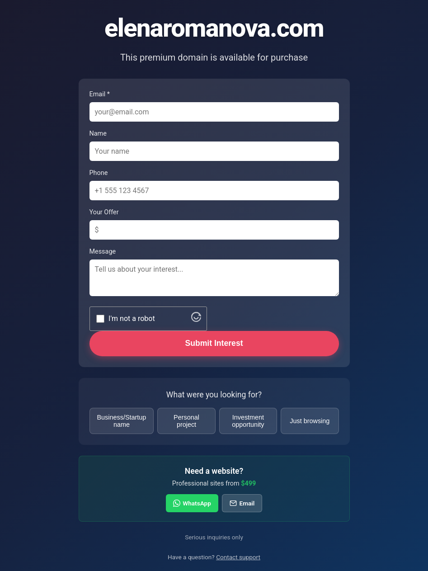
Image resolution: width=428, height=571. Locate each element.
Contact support (238, 557)
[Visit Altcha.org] (196, 319)
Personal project (186, 421)
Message (102, 251)
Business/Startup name (121, 421)
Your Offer (104, 212)
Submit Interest (214, 343)
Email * (99, 94)
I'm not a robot (131, 318)
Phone (98, 173)
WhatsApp (192, 503)
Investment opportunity (248, 421)
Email (242, 503)
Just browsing (309, 421)
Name (98, 133)
